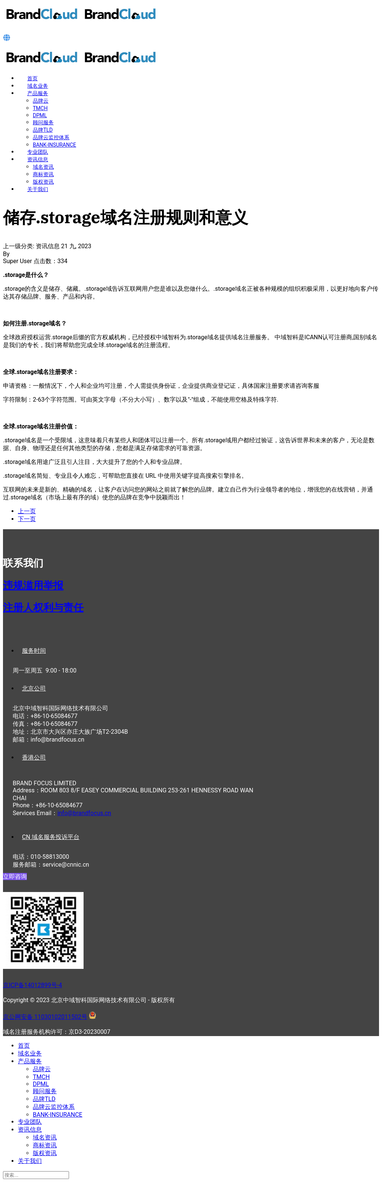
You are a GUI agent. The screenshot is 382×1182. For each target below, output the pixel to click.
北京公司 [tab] (34, 688)
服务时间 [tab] (34, 650)
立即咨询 (15, 876)
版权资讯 (43, 182)
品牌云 (40, 101)
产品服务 (37, 93)
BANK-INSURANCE (54, 145)
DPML (40, 115)
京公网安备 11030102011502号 (45, 1016)
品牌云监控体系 (51, 137)
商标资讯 (43, 174)
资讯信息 (37, 159)
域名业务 (37, 86)
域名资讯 (43, 167)
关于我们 (37, 189)
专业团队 (37, 152)
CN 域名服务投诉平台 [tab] (50, 837)
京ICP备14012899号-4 (32, 985)
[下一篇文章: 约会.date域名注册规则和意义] (27, 519)
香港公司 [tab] (34, 757)
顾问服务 (43, 122)
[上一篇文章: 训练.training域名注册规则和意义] (27, 511)
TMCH (40, 108)
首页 (32, 78)
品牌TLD (43, 130)
